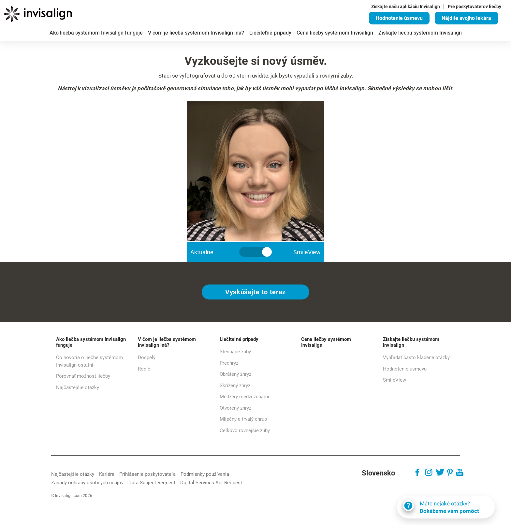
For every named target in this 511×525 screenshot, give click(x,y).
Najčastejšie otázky (77, 387)
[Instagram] (428, 473)
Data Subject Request (151, 483)
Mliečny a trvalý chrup (243, 419)
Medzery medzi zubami (244, 397)
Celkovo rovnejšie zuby (245, 430)
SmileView (394, 380)
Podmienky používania (205, 474)
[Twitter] (440, 473)
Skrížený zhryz (235, 385)
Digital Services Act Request (211, 483)
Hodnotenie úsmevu (399, 18)
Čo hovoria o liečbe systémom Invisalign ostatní (89, 361)
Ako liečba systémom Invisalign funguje (91, 342)
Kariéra (106, 474)
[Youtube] (460, 473)
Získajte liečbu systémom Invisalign (411, 342)
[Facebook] (417, 473)
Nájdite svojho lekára (466, 18)
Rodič (144, 369)
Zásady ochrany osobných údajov (87, 483)
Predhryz (229, 363)
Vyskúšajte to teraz (255, 292)
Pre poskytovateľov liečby (474, 6)
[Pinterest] (450, 473)
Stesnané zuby (235, 352)
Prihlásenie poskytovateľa (147, 474)
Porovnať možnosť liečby (83, 376)
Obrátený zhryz (235, 374)
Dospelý (146, 357)
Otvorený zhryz (235, 408)
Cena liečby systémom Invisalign (326, 342)
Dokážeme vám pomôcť (463, 511)
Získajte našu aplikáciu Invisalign (405, 6)
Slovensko (378, 473)
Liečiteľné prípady (239, 339)
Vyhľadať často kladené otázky (416, 357)
